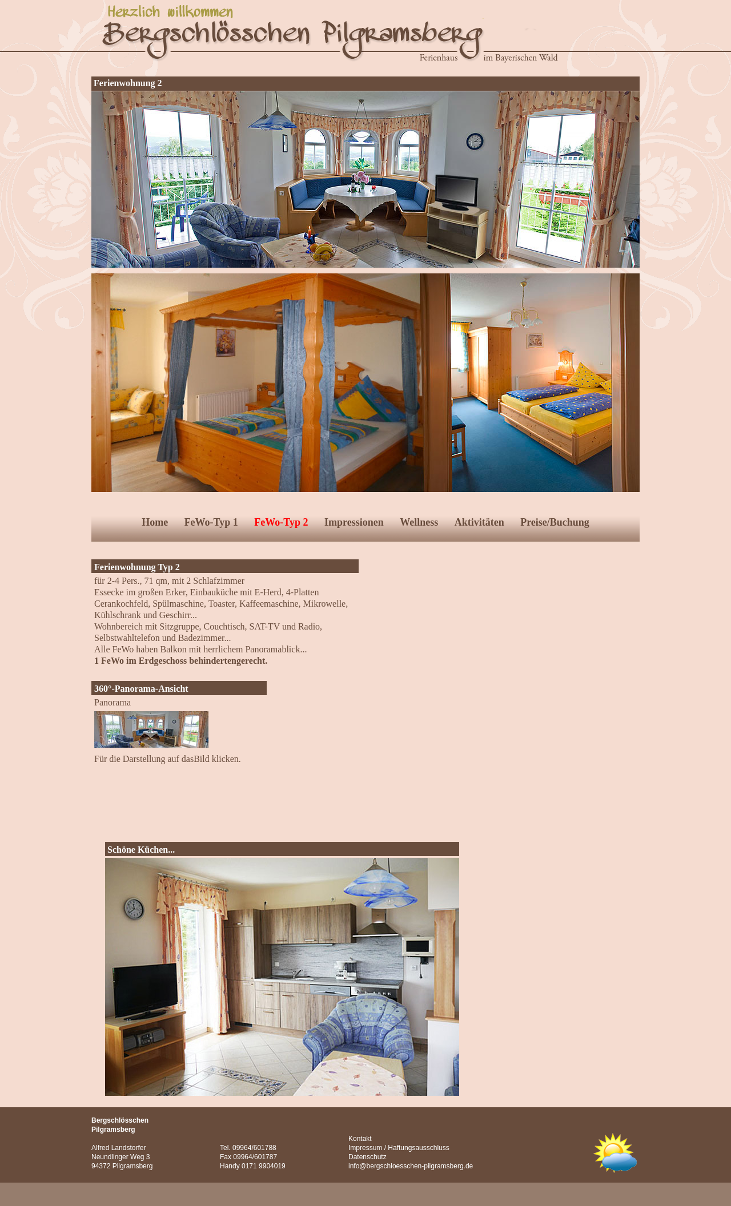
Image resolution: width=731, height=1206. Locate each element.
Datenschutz (367, 1157)
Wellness (419, 522)
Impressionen (354, 522)
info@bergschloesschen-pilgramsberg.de (410, 1166)
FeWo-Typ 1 (211, 522)
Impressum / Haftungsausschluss (398, 1148)
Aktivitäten (479, 522)
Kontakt (360, 1139)
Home (155, 522)
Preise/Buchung (554, 522)
